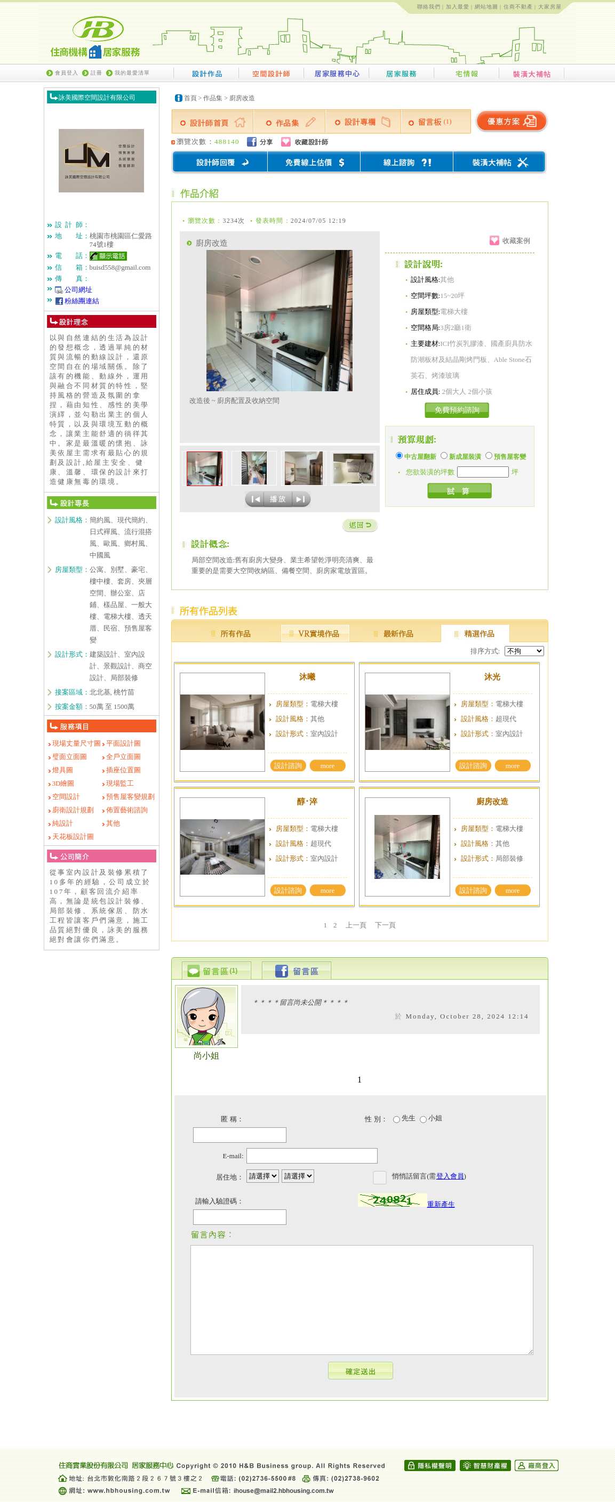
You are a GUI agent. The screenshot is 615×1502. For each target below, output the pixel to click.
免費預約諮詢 (457, 410)
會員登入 (66, 73)
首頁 (190, 98)
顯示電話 (108, 256)
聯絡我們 (429, 7)
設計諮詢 (288, 766)
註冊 (96, 73)
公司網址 (78, 290)
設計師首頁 (212, 121)
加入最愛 (457, 7)
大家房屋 (550, 7)
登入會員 (450, 1176)
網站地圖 (486, 7)
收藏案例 (516, 241)
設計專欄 (363, 121)
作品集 (212, 98)
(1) (448, 121)
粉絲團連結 (82, 301)
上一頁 (356, 925)
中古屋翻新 (416, 457)
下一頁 (385, 925)
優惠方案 (511, 121)
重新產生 (441, 1204)
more (328, 766)
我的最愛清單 (132, 73)
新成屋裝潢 (461, 457)
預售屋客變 (505, 457)
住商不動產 (518, 7)
